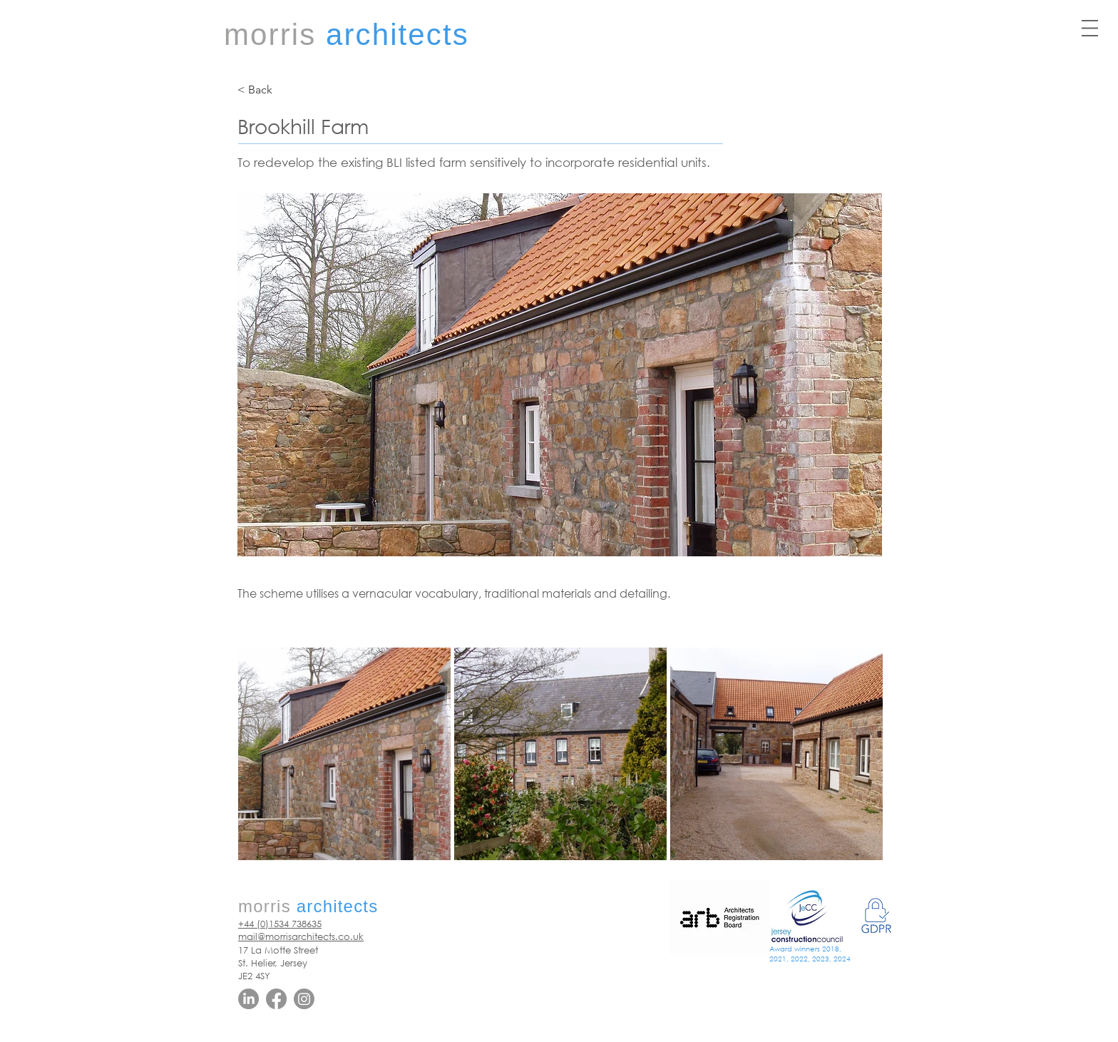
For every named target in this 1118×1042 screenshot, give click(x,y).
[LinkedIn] (248, 999)
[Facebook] (276, 999)
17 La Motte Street (278, 950)
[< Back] (284, 90)
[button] (1090, 28)
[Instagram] (304, 999)
